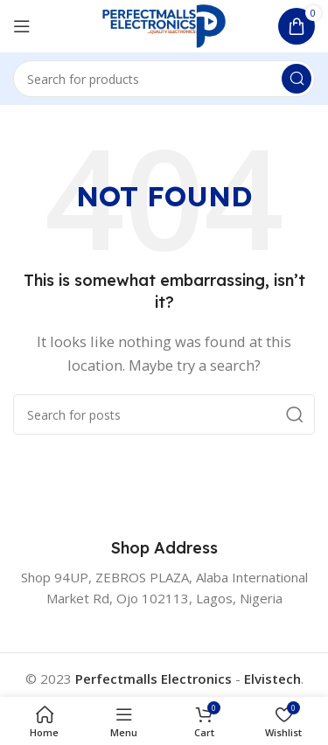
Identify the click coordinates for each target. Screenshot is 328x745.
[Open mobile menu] (21, 26)
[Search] (164, 78)
